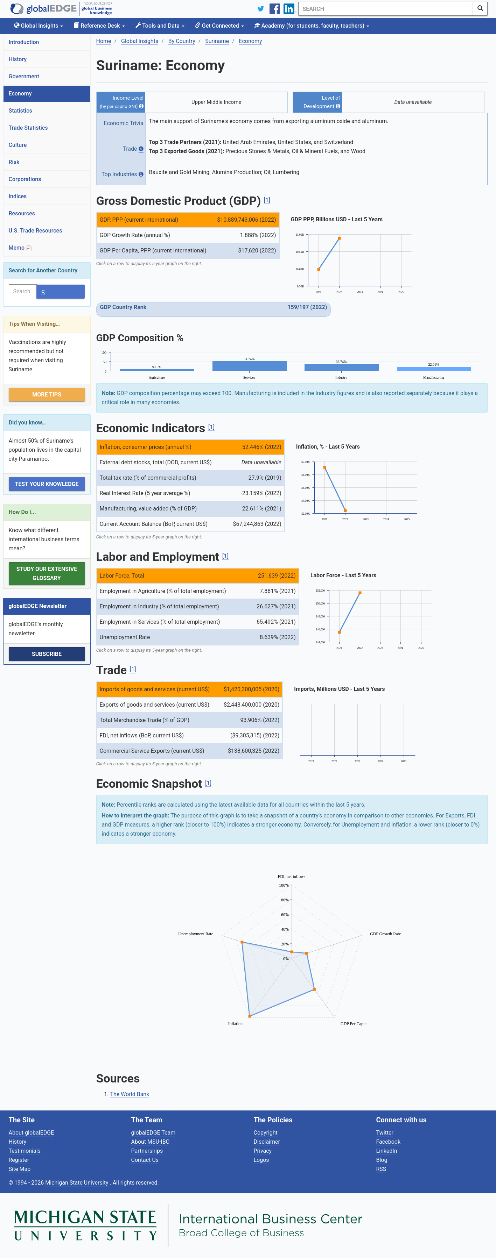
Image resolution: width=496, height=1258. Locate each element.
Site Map (20, 1169)
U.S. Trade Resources (35, 230)
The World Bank (129, 1094)
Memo (20, 247)
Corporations (25, 179)
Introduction (24, 42)
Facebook (388, 1141)
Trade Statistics (28, 127)
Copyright (266, 1132)
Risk (14, 162)
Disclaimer (267, 1141)
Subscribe (47, 654)
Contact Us (145, 1160)
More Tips (46, 394)
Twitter (384, 1132)
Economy (20, 93)
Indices (18, 196)
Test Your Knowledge (46, 484)
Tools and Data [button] (159, 25)
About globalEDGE (31, 1132)
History (18, 59)
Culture (18, 145)
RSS (381, 1169)
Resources (22, 213)
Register (19, 1160)
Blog (381, 1160)
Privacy (263, 1151)
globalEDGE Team (153, 1132)
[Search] (385, 9)
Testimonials (25, 1151)
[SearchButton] (480, 9)
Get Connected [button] (219, 25)
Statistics (20, 110)
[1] (267, 200)
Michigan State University (77, 1182)
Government (24, 76)
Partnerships (147, 1151)
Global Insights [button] (38, 25)
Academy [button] (311, 25)
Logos (261, 1160)
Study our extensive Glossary (46, 573)
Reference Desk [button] (99, 25)
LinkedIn (386, 1151)
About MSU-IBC (150, 1141)
